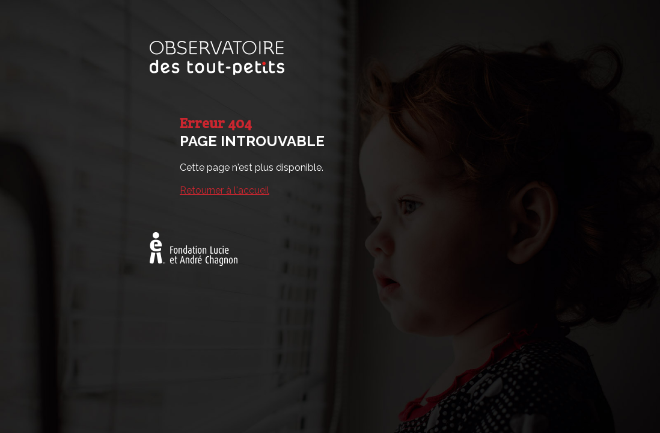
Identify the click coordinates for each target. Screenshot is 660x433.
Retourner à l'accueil (224, 190)
